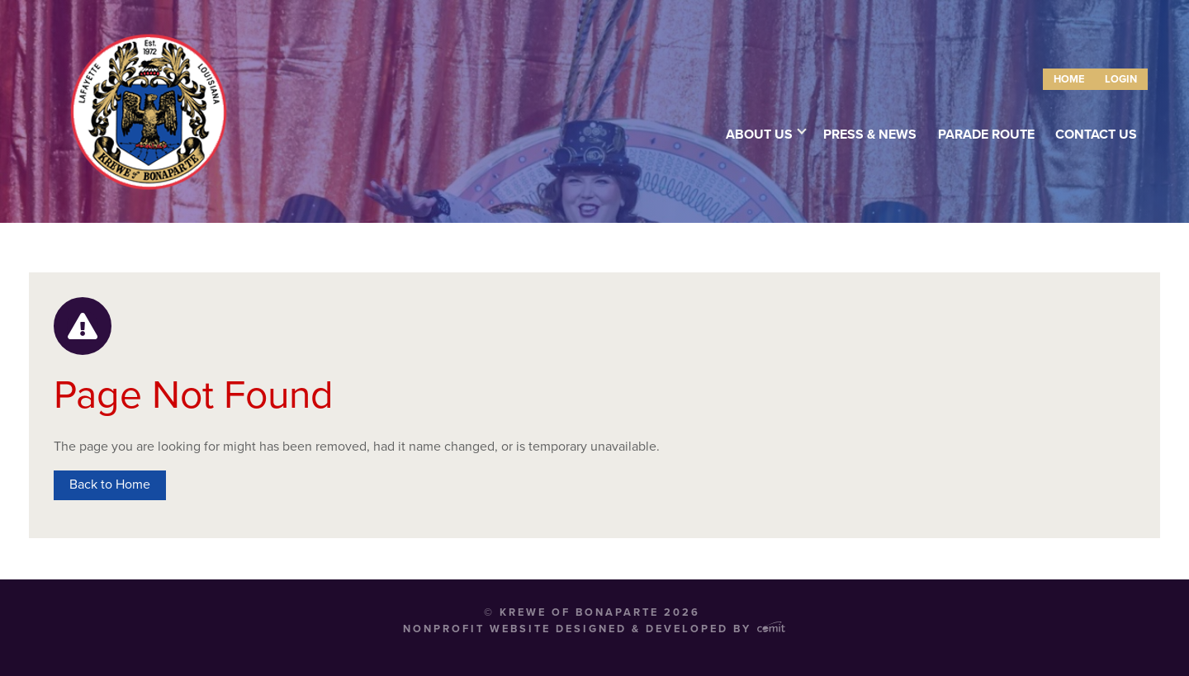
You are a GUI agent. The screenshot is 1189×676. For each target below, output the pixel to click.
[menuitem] (1069, 79)
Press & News (870, 134)
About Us (759, 134)
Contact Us (1096, 134)
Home (1069, 79)
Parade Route (986, 134)
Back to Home (109, 484)
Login (1121, 79)
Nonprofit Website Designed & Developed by (594, 629)
